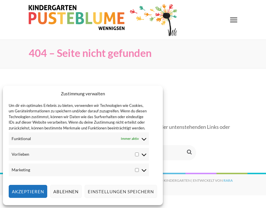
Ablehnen (66, 191)
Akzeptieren (28, 191)
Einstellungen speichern (121, 191)
